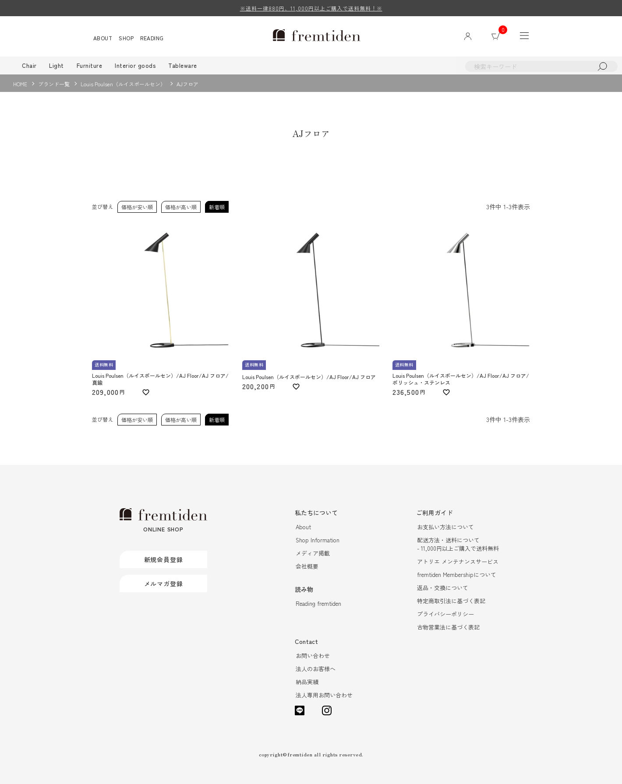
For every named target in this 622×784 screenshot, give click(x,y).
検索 (602, 66)
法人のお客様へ (316, 669)
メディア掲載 (313, 553)
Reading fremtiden (318, 604)
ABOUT (103, 38)
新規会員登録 (163, 559)
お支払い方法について (445, 527)
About (303, 527)
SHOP (126, 38)
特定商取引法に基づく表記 (451, 601)
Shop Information (317, 540)
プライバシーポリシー (445, 614)
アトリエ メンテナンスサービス (457, 562)
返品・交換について (442, 588)
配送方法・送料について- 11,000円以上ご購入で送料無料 (458, 544)
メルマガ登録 (163, 583)
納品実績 (307, 682)
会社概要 (307, 567)
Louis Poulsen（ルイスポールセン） (123, 84)
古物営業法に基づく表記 (448, 627)
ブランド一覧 (54, 84)
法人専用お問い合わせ (324, 695)
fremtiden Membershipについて (456, 575)
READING (152, 38)
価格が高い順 (181, 207)
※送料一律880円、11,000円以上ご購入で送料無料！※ (311, 8)
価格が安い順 (137, 207)
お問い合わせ (313, 656)
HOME (20, 84)
